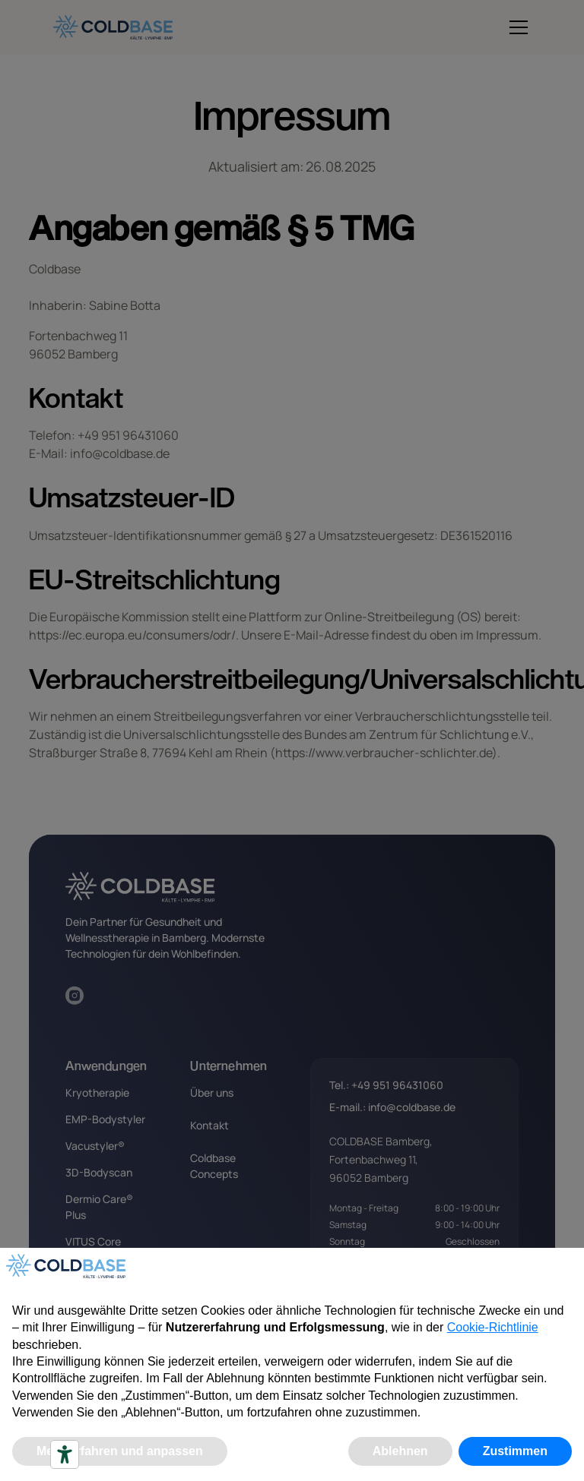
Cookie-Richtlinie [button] (492, 1327)
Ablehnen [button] (400, 1451)
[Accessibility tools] (64, 1454)
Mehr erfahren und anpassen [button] (119, 1451)
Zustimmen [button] (515, 1451)
